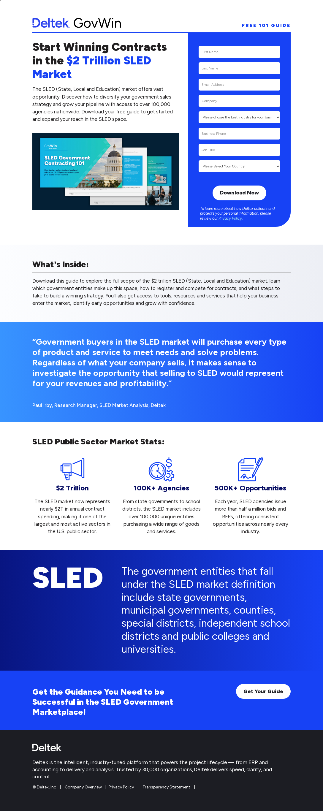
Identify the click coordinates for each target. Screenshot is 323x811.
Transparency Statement (166, 787)
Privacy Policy (230, 218)
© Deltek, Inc (44, 787)
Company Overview (83, 787)
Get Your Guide (263, 691)
